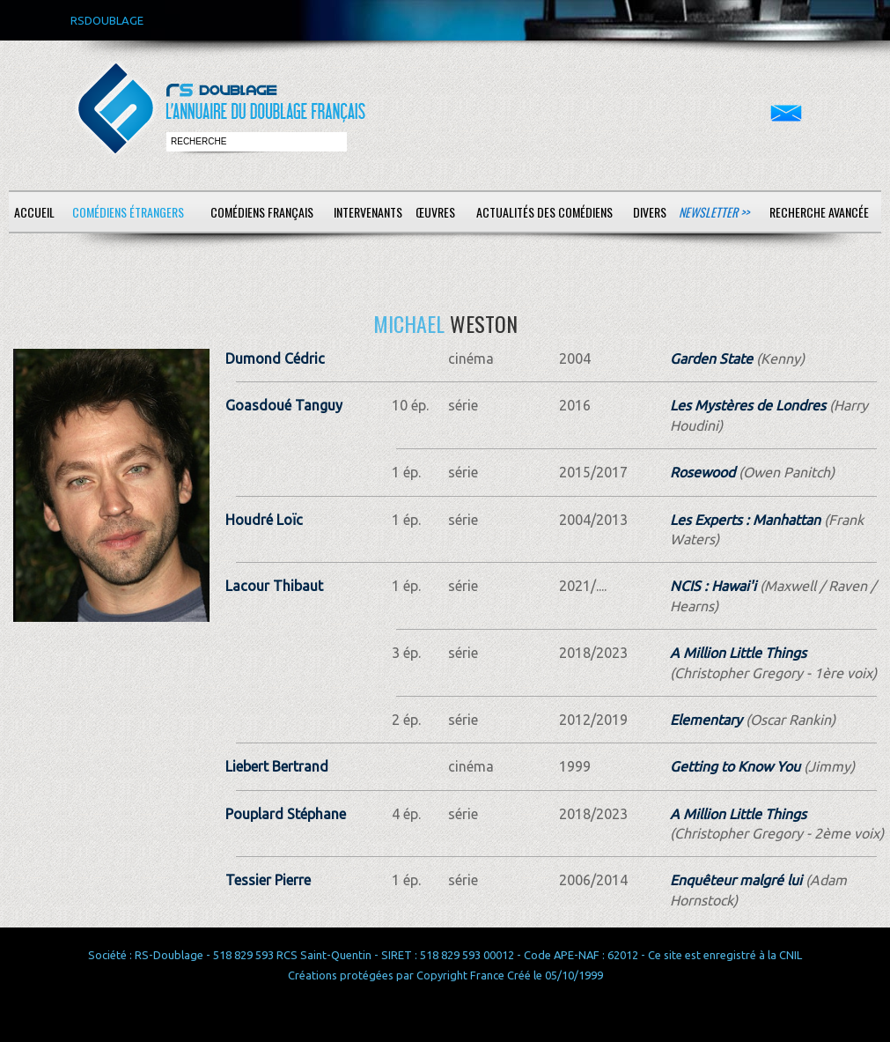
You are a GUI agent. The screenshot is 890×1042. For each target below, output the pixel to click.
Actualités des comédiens (544, 212)
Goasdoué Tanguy (283, 405)
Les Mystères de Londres (748, 405)
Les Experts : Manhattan (745, 520)
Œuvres (435, 212)
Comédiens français (261, 212)
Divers (649, 212)
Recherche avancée (819, 212)
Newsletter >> (714, 212)
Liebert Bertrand (276, 766)
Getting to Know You (735, 766)
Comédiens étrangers (128, 212)
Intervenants (368, 212)
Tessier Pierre (268, 880)
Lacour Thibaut (274, 586)
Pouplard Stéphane (285, 814)
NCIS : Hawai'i (713, 586)
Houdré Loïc (264, 520)
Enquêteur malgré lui (736, 880)
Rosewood (702, 472)
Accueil (34, 212)
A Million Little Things (738, 653)
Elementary (706, 720)
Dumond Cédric (275, 358)
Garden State (711, 358)
